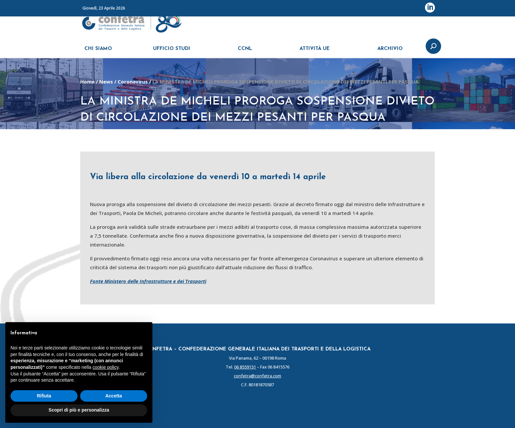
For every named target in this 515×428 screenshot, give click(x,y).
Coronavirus (133, 81)
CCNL (245, 51)
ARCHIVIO (390, 51)
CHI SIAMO (98, 51)
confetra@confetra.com (257, 376)
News (106, 81)
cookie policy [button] (106, 367)
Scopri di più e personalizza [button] (79, 410)
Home (87, 81)
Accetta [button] (113, 395)
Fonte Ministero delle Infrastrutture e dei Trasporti (148, 281)
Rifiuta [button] (44, 395)
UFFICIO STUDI (171, 51)
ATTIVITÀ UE (315, 51)
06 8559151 (245, 367)
